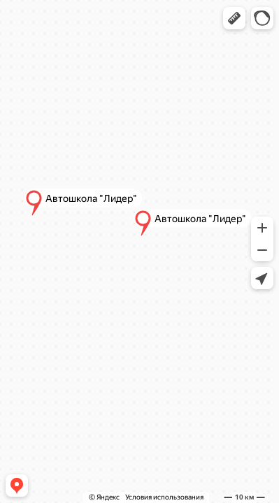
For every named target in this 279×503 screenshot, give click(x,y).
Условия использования (164, 497)
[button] (234, 18)
